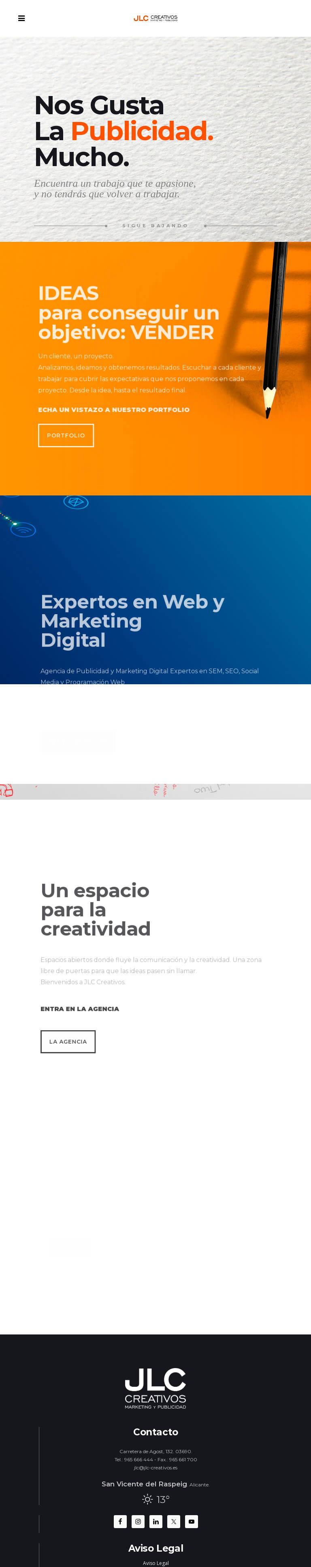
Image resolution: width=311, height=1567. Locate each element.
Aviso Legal (156, 1563)
